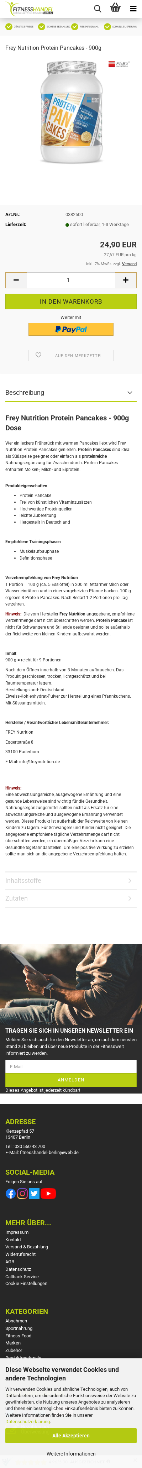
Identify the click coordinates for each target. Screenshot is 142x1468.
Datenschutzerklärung (27, 1421)
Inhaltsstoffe (23, 880)
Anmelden (71, 1079)
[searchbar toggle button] (97, 9)
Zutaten (16, 898)
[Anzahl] (71, 280)
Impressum (16, 1232)
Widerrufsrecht (20, 1254)
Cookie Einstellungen (26, 1283)
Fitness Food (18, 1335)
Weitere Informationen (71, 1454)
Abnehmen (16, 1320)
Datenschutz (18, 1269)
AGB (9, 1261)
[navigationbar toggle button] (133, 9)
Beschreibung (24, 392)
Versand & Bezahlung (26, 1246)
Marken (13, 1343)
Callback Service (22, 1276)
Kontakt (13, 1239)
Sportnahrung (18, 1328)
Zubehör (13, 1350)
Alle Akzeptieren (71, 1435)
